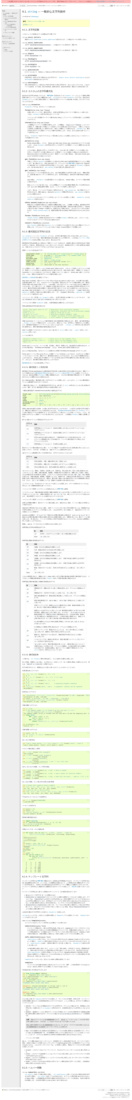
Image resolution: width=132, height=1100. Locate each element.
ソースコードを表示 (8, 51)
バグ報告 (5, 49)
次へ (118, 5)
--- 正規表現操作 (9, 43)
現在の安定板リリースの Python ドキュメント (110, 1)
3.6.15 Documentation (15, 1091)
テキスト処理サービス (58, 5)
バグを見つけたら (125, 1097)
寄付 (129, 1095)
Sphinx (113, 1098)
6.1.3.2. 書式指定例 (11, 27)
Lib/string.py (34, 16)
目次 (3, 11)
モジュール (123, 5)
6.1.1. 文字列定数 (9, 16)
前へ (115, 5)
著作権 (109, 1094)
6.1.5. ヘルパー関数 (9, 32)
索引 (128, 5)
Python (6, 5)
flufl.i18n (74, 891)
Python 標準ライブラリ (44, 5)
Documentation (33, 5)
